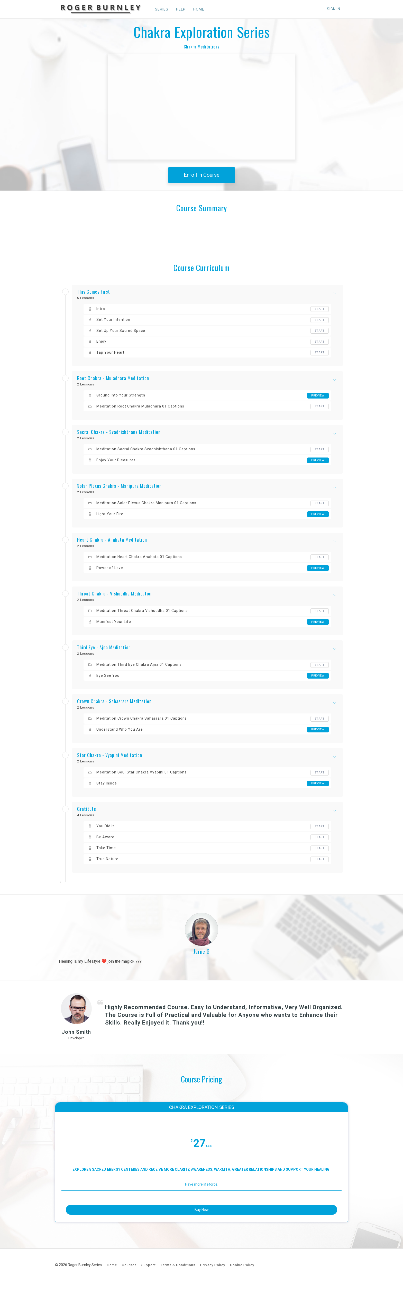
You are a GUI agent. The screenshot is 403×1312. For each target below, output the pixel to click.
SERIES (159, 9)
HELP (178, 9)
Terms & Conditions (178, 1293)
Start (319, 309)
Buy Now (202, 1235)
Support (148, 1293)
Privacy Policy (212, 1293)
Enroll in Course (201, 175)
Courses (129, 1293)
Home (112, 1293)
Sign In (333, 9)
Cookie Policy (242, 1293)
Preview (317, 395)
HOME (196, 9)
